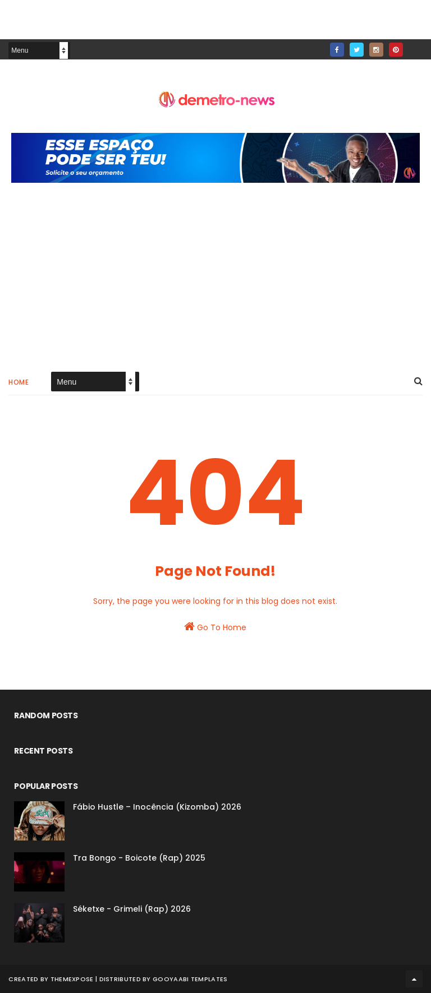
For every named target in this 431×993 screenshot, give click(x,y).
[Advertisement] (215, 283)
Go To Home (215, 627)
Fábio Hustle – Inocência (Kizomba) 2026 (157, 806)
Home (18, 382)
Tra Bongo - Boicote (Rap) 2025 (139, 857)
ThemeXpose (72, 978)
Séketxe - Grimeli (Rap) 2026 (132, 909)
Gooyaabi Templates (190, 978)
